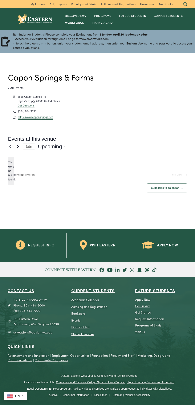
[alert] (11, 171)
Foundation (100, 355)
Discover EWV (75, 16)
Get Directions (26, 105)
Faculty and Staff (83, 4)
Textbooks (166, 4)
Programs (102, 16)
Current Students (168, 16)
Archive (53, 394)
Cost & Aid (142, 305)
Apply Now (142, 299)
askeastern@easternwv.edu (32, 332)
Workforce (74, 22)
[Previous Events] (10, 146)
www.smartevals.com (94, 39)
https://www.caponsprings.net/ (35, 117)
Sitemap (117, 394)
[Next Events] (17, 146)
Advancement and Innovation (28, 355)
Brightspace (58, 4)
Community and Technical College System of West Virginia (90, 382)
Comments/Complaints (51, 360)
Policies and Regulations (118, 4)
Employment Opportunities (70, 355)
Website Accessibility (137, 394)
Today (29, 146)
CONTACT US (21, 291)
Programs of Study (148, 325)
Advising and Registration (89, 306)
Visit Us (140, 331)
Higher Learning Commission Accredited (150, 382)
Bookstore (78, 313)
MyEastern (38, 4)
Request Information (149, 318)
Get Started (143, 312)
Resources (147, 4)
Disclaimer (100, 394)
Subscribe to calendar (165, 187)
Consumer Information (76, 394)
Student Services (82, 334)
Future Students (132, 16)
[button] (185, 4)
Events (75, 320)
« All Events (15, 88)
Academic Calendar (85, 299)
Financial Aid (102, 22)
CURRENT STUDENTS (93, 291)
